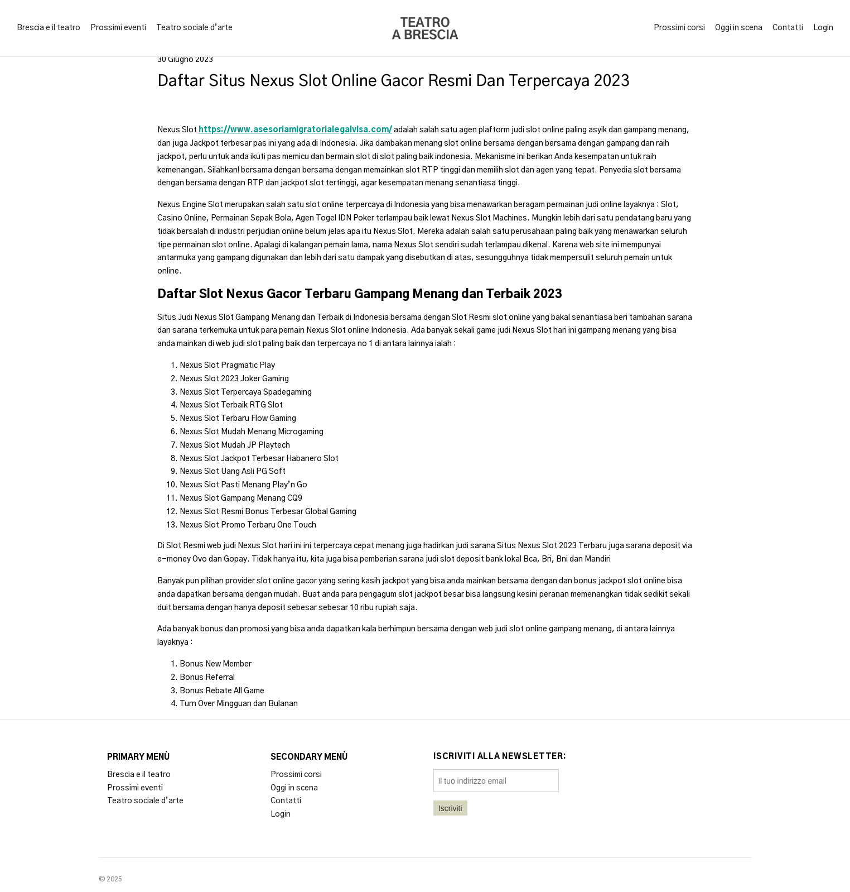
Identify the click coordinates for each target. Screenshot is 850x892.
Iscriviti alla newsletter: (500, 757)
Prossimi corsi (679, 28)
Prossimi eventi (118, 28)
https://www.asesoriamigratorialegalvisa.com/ (295, 130)
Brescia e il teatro (48, 28)
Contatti (787, 28)
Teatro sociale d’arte (194, 28)
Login (823, 28)
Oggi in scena (738, 28)
